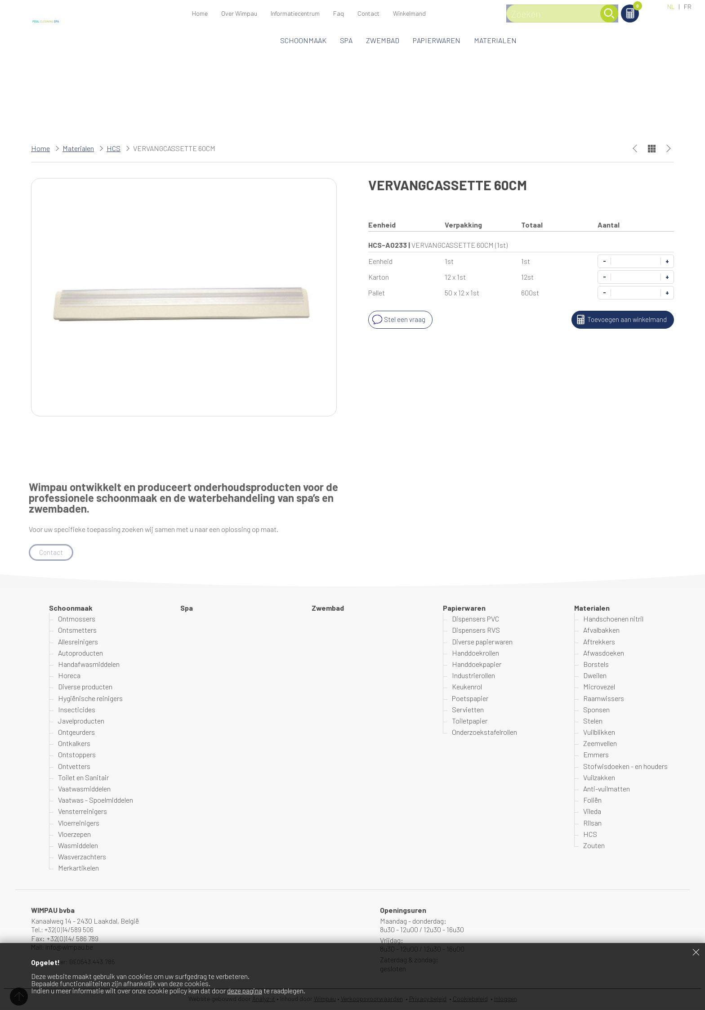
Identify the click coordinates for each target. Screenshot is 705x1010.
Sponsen (596, 710)
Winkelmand (627, 7)
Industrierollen (473, 675)
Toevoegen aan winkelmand (619, 319)
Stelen (592, 721)
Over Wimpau (239, 13)
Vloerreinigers (78, 823)
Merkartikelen (78, 868)
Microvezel (599, 687)
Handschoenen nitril (613, 619)
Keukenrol (467, 687)
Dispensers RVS (476, 630)
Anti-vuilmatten (606, 789)
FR (688, 6)
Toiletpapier (469, 721)
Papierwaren (436, 40)
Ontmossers (76, 619)
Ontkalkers (74, 743)
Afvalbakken (601, 630)
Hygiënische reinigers (90, 698)
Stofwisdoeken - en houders (625, 766)
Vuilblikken (599, 732)
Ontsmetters (77, 630)
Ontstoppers (77, 755)
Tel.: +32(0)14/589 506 (64, 929)
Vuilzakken (599, 777)
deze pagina (244, 990)
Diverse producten (85, 687)
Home (200, 13)
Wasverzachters (82, 857)
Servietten (468, 710)
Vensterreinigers (82, 812)
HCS (113, 148)
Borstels (596, 664)
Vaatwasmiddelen (84, 789)
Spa (346, 40)
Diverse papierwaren (482, 642)
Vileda (592, 812)
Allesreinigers (78, 642)
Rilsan (592, 823)
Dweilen (595, 675)
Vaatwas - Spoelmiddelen (95, 800)
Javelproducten (81, 721)
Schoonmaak (303, 40)
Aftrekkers (599, 642)
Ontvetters (74, 766)
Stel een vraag (398, 319)
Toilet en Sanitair (83, 777)
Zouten (594, 845)
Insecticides (76, 710)
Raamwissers (603, 698)
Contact (368, 13)
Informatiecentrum (295, 13)
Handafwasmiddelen (89, 664)
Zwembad (382, 40)
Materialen (495, 40)
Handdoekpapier (476, 664)
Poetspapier (470, 698)
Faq (338, 13)
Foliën (592, 800)
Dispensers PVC (475, 619)
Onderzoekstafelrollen (484, 732)
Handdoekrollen (475, 653)
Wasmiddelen (78, 845)
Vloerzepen (74, 834)
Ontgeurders (76, 732)
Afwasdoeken (603, 653)
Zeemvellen (600, 743)
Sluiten (696, 952)
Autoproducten (80, 653)
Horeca (69, 675)
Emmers (596, 755)
